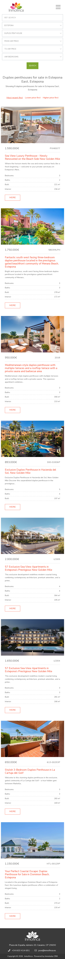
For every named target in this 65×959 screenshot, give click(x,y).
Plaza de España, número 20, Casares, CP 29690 (32, 945)
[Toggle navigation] (58, 7)
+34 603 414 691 (21, 950)
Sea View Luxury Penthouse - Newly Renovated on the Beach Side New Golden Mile (32, 157)
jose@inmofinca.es (47, 950)
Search (32, 65)
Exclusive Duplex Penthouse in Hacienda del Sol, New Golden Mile (30, 471)
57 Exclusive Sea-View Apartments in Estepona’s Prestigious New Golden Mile (28, 568)
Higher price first (50, 97)
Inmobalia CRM (51, 956)
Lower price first (33, 97)
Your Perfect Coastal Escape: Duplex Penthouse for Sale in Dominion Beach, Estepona (27, 874)
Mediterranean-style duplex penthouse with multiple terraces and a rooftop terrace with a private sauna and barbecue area (31, 368)
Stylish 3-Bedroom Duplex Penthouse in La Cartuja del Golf (30, 771)
